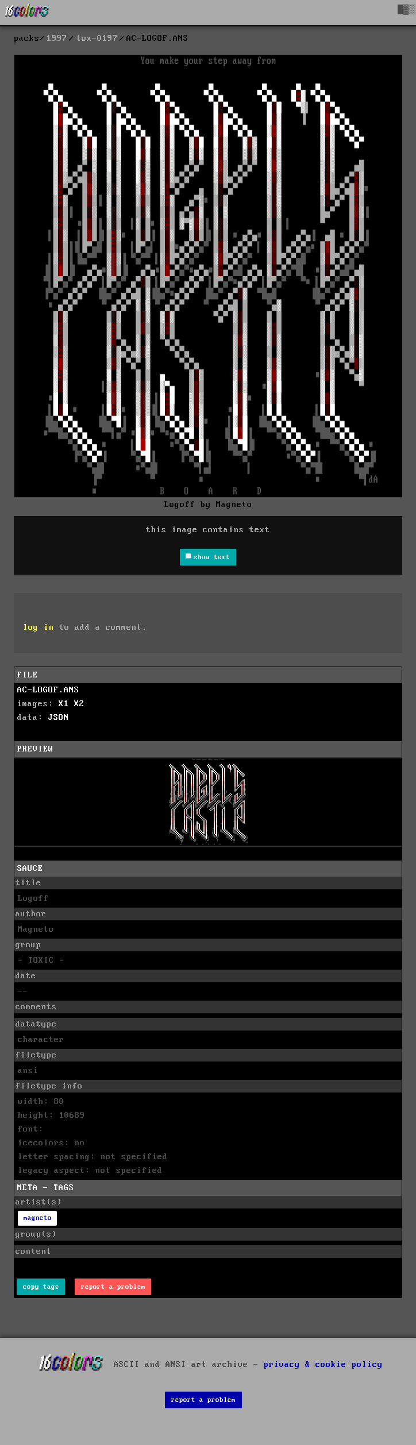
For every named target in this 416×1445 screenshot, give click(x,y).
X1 (64, 703)
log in (38, 627)
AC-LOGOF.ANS (48, 690)
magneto (38, 1218)
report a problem (113, 1287)
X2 (79, 703)
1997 (57, 38)
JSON (58, 717)
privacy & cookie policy (323, 1364)
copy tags (41, 1287)
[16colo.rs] (27, 12)
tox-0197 (97, 38)
